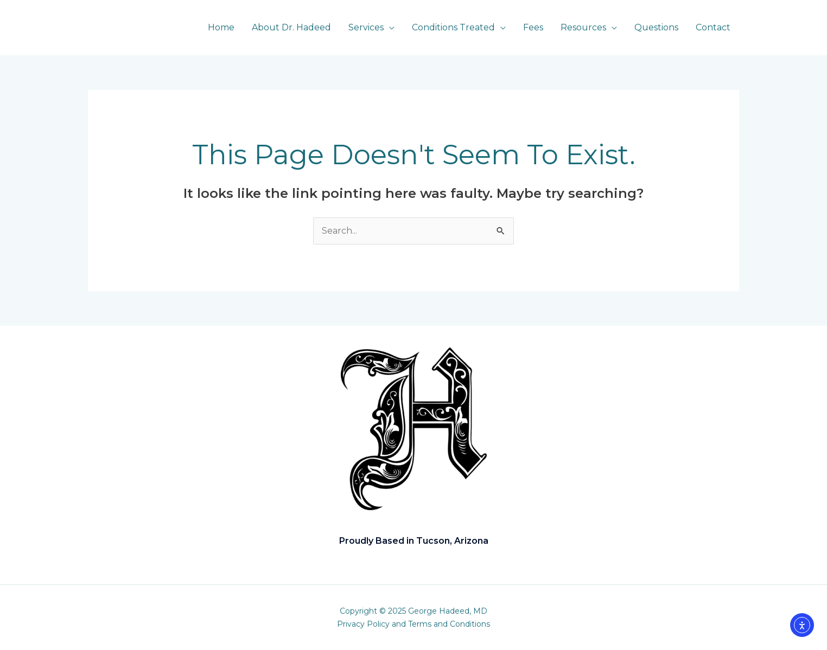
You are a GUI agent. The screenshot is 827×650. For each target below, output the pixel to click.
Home (221, 27)
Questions (656, 27)
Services (366, 27)
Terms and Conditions (449, 624)
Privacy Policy (363, 624)
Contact (713, 27)
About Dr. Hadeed (291, 27)
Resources (583, 27)
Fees (533, 27)
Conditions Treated (453, 27)
